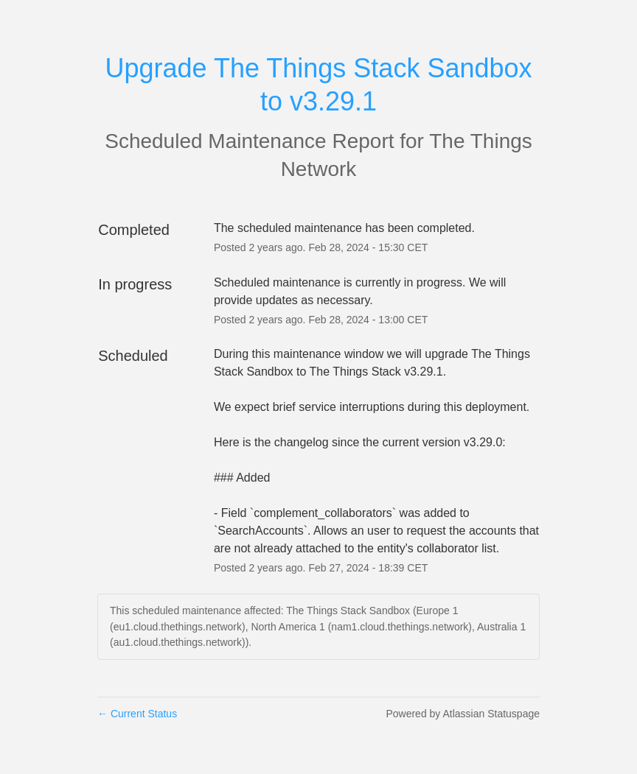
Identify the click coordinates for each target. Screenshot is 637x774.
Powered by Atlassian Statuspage (463, 714)
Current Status (137, 714)
